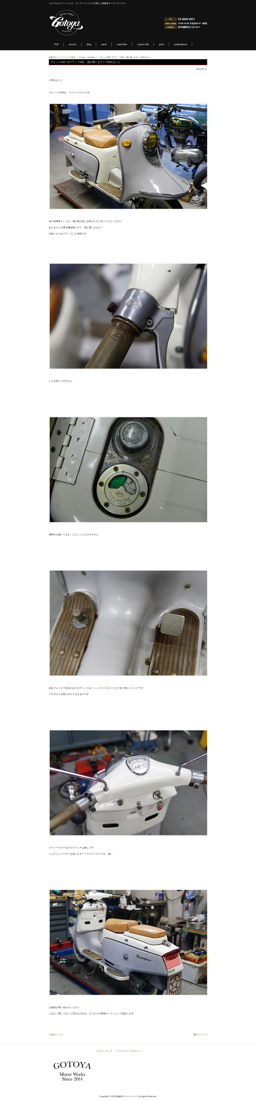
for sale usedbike (87, 57)
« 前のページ (56, 1036)
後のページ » (200, 1036)
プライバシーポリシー (129, 1053)
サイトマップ (105, 1053)
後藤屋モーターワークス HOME (62, 57)
